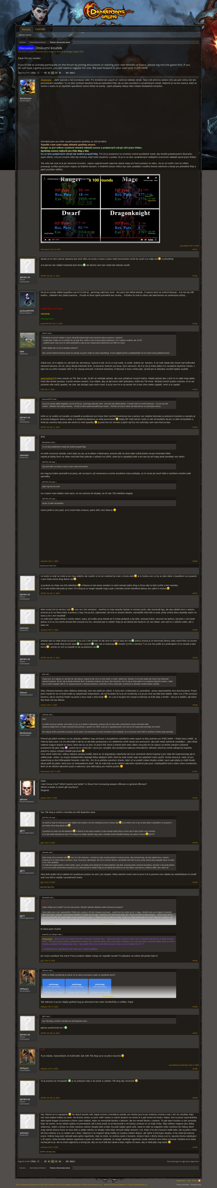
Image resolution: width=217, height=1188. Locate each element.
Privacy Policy (196, 1184)
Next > (72, 73)
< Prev (33, 73)
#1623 (195, 323)
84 (60, 73)
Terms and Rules (182, 1184)
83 (56, 73)
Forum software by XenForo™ (80, 1184)
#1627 (195, 593)
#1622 (195, 276)
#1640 (195, 1147)
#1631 (195, 771)
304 (67, 73)
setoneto (24, 455)
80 (45, 73)
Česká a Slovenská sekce (38, 51)
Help (189, 1180)
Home (194, 1180)
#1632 (195, 798)
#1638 (195, 1069)
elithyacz (24, 989)
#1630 (195, 705)
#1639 (195, 1098)
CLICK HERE (141, 68)
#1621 (195, 249)
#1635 (195, 961)
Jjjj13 (22, 830)
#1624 (195, 389)
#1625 (195, 427)
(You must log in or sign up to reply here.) (183, 1161)
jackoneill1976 (27, 310)
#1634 (195, 882)
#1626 (195, 561)
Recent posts (25, 34)
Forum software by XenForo (37, 1184)
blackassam (25, 98)
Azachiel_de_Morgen (64, 51)
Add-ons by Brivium (126, 1184)
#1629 (195, 658)
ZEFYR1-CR (25, 277)
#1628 (195, 630)
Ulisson (23, 692)
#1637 (195, 1033)
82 (53, 73)
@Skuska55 (47, 939)
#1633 (195, 843)
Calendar (40, 29)
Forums (26, 29)
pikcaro (23, 799)
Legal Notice (181, 1180)
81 (49, 73)
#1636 (195, 1007)
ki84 (22, 351)
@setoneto (46, 80)
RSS (199, 1181)
